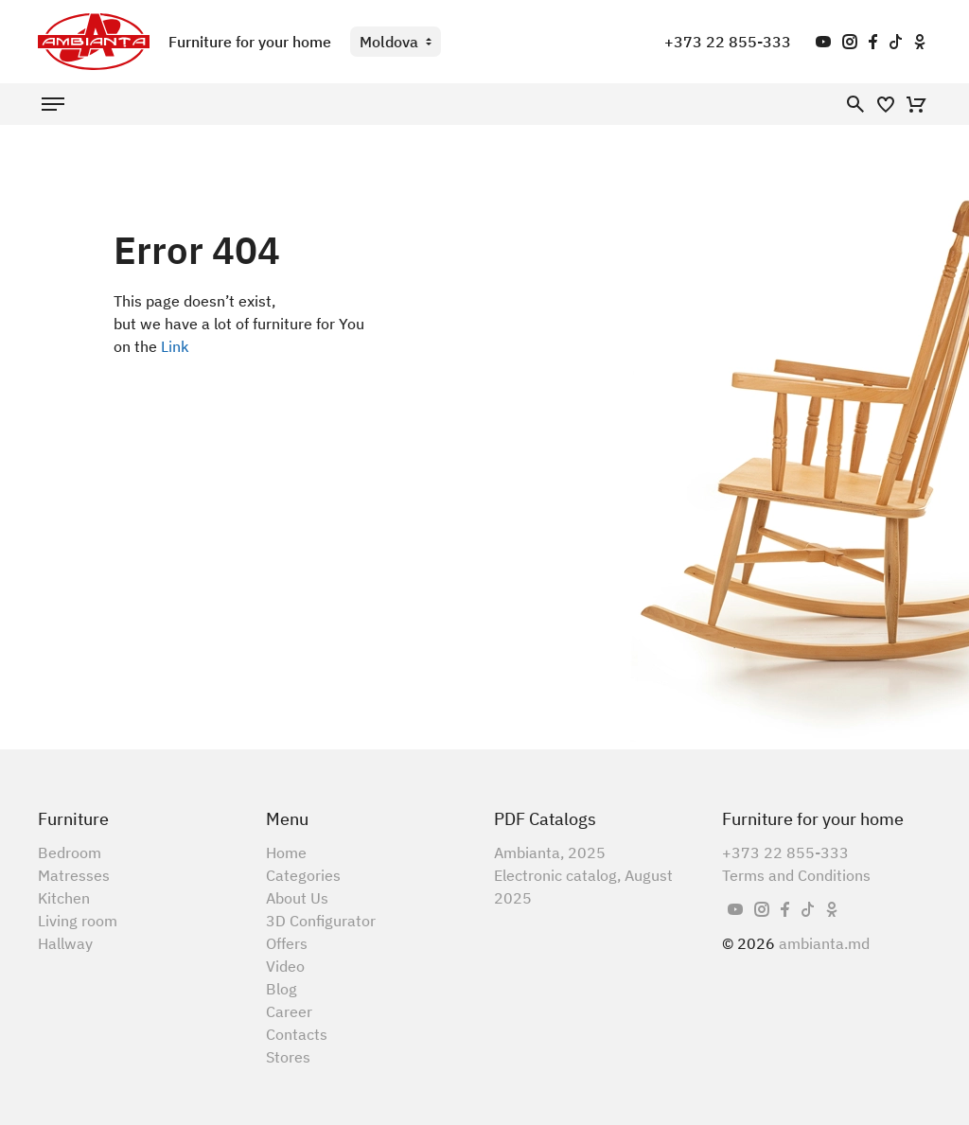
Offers (287, 943)
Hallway (65, 943)
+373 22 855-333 (727, 41)
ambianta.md (824, 943)
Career (289, 1011)
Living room (77, 920)
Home (286, 852)
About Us (297, 897)
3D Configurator (321, 920)
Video (285, 966)
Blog (281, 988)
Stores (288, 1056)
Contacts (296, 1034)
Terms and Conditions (796, 875)
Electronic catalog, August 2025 (583, 886)
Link (175, 346)
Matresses (74, 875)
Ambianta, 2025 (550, 852)
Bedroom (69, 852)
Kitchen (64, 897)
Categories (303, 875)
